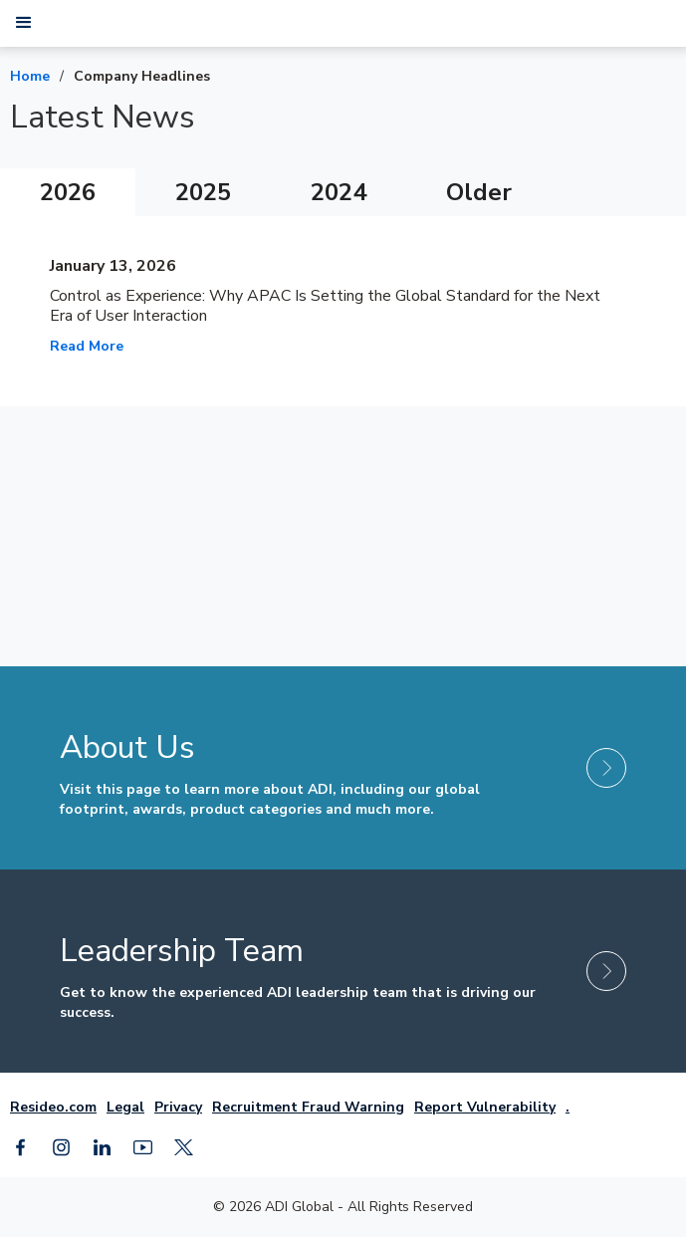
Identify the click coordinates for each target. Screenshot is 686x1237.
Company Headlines (142, 76)
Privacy (178, 1107)
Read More (86, 346)
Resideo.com (53, 1107)
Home (30, 76)
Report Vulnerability (485, 1107)
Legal (125, 1107)
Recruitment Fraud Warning (308, 1107)
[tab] (67, 192)
